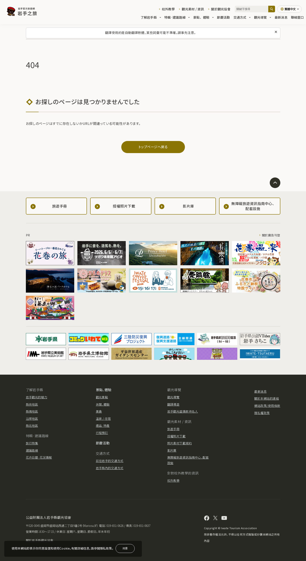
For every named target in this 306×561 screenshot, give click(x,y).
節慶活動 (223, 17)
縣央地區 (32, 404)
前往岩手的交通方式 (109, 461)
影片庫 (171, 450)
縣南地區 (32, 411)
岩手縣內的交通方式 (109, 468)
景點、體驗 (203, 17)
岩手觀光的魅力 (36, 397)
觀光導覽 (262, 17)
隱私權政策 (262, 413)
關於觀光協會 (221, 9)
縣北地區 (32, 425)
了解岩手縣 (151, 17)
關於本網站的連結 (266, 398)
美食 (99, 411)
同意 (125, 548)
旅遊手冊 (173, 429)
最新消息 (281, 17)
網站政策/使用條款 (267, 405)
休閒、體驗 (103, 404)
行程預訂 (102, 433)
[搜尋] (271, 9)
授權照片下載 (176, 436)
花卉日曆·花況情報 (39, 457)
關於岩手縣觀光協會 (39, 540)
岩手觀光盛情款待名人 (182, 411)
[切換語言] (289, 9)
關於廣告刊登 (271, 235)
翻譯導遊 (173, 404)
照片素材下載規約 (179, 443)
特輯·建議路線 (177, 17)
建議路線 (32, 450)
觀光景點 (102, 397)
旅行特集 (32, 443)
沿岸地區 (32, 418)
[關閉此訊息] (276, 32)
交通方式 (242, 17)
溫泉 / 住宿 (103, 418)
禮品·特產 (103, 425)
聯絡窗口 (297, 17)
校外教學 (168, 9)
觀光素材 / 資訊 (193, 9)
